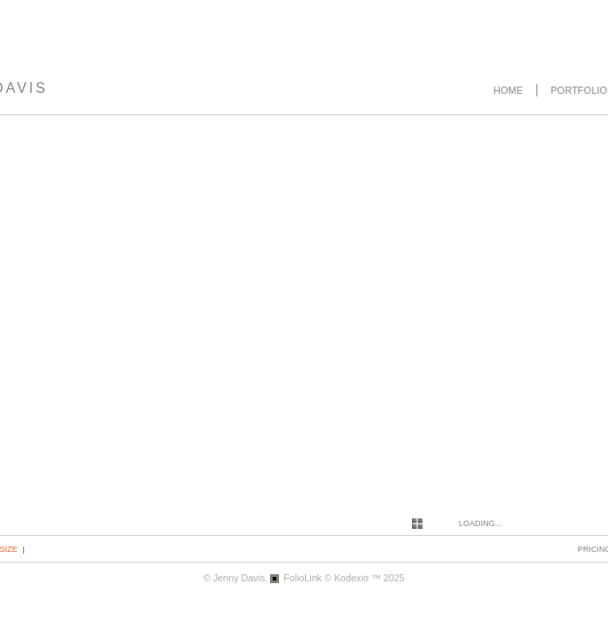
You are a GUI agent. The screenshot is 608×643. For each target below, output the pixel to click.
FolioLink (302, 577)
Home (508, 90)
